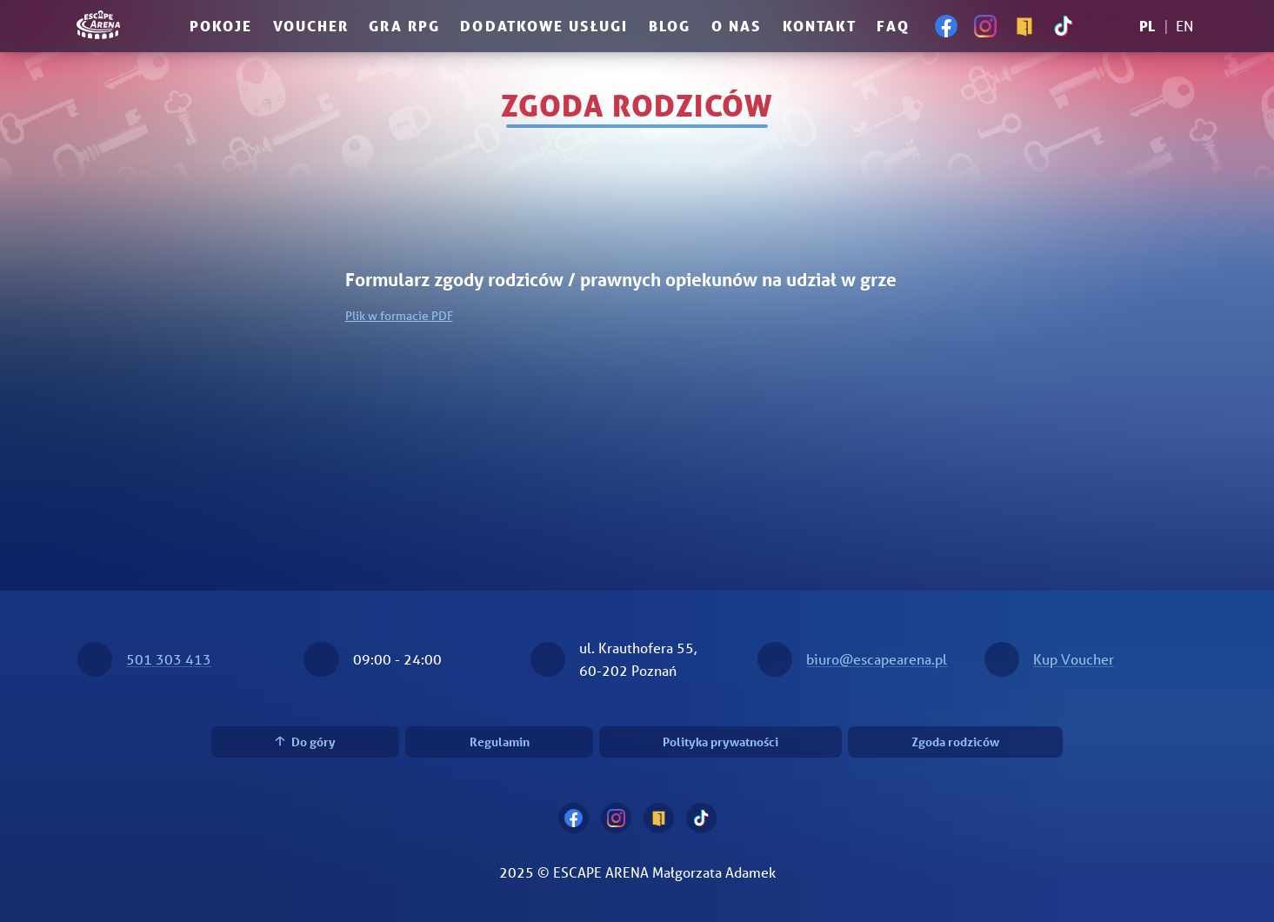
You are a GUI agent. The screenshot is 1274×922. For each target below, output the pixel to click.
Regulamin (500, 741)
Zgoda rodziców (955, 741)
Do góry (306, 741)
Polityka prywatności (720, 741)
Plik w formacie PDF (399, 316)
